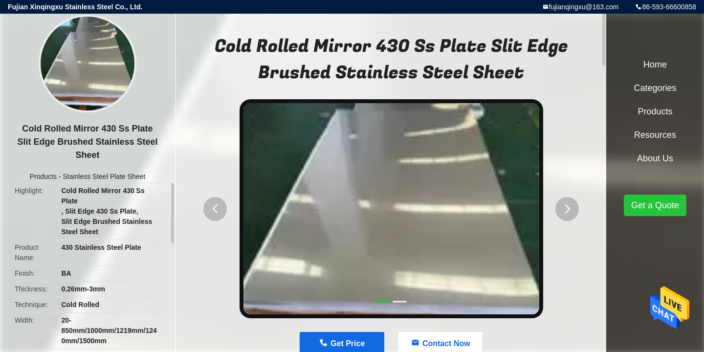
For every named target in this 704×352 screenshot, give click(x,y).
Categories (655, 88)
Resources (655, 135)
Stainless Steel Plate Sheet (104, 176)
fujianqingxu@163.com (584, 7)
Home (655, 64)
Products (43, 176)
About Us (655, 158)
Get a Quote (655, 205)
